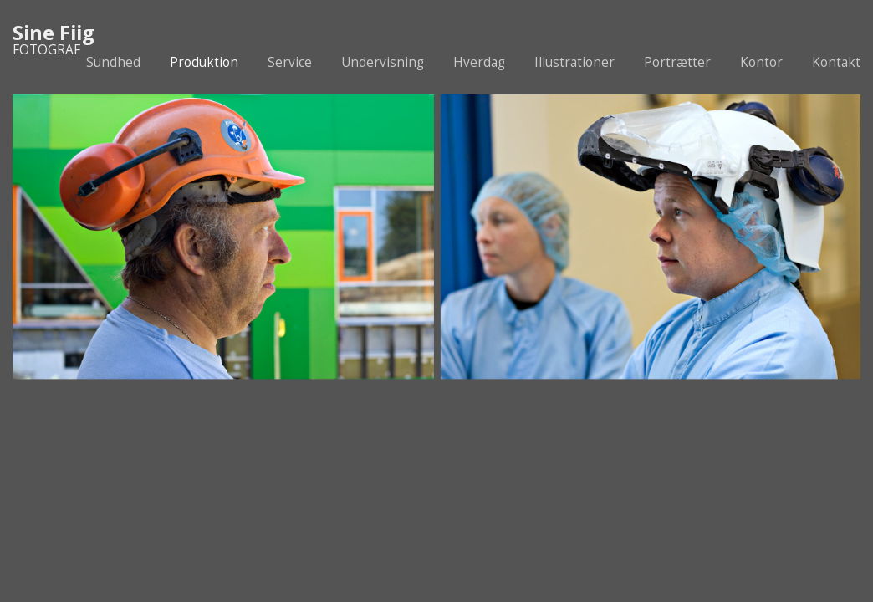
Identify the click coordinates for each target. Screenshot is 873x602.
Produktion (204, 62)
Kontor (761, 62)
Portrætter (677, 62)
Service (290, 62)
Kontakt (836, 62)
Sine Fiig (53, 32)
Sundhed (113, 62)
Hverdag (479, 62)
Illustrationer (574, 62)
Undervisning (382, 62)
